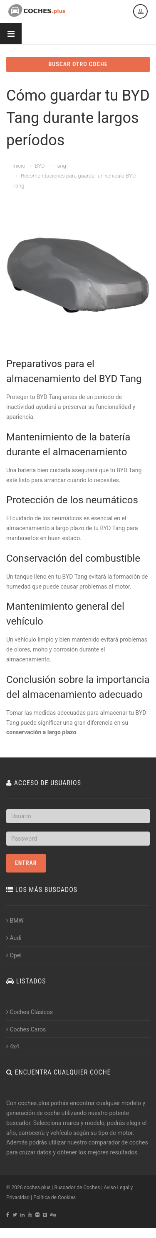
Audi (14, 938)
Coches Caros (26, 1029)
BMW (15, 920)
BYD (40, 166)
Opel (14, 955)
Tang (60, 166)
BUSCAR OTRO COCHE (77, 64)
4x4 (12, 1046)
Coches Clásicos (29, 1012)
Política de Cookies (54, 1197)
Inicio (18, 166)
